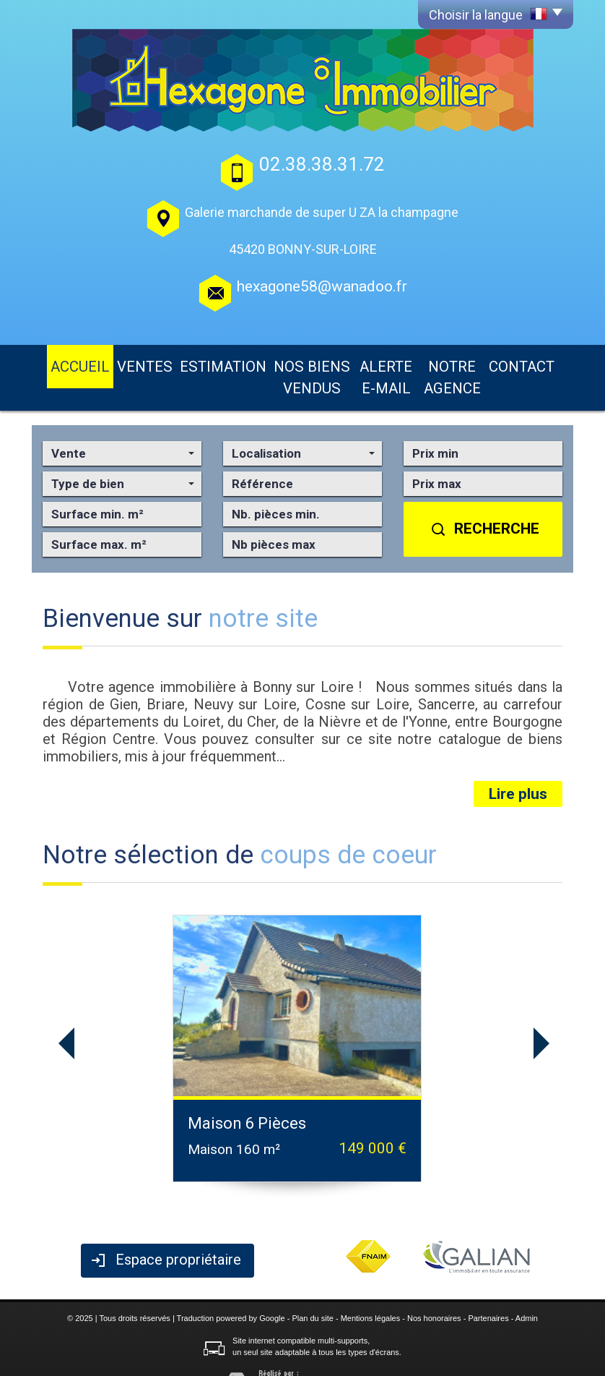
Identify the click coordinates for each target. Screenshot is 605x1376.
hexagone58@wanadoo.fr (322, 286)
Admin (526, 1289)
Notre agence (457, 363)
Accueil (70, 363)
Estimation (186, 363)
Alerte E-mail (371, 363)
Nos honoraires (434, 1289)
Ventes (123, 363)
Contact (532, 363)
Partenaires (488, 1289)
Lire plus (518, 765)
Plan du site (312, 1289)
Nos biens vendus (275, 363)
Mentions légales (371, 1289)
